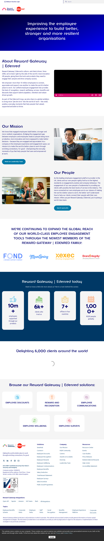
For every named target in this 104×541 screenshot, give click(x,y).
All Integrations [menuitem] (45, 501)
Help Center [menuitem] (86, 463)
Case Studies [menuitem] (86, 454)
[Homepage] (13, 9)
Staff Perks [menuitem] (41, 511)
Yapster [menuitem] (13, 501)
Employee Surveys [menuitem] (42, 478)
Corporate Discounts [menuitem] (93, 512)
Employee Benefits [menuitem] (43, 469)
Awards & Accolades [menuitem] (66, 457)
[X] (4, 461)
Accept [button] (52, 537)
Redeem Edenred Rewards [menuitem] (90, 460)
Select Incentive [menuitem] (42, 482)
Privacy (58, 533)
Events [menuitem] (84, 450)
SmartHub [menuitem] (40, 447)
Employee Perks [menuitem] (32, 511)
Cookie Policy (68, 533)
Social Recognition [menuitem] (51, 511)
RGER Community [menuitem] (65, 450)
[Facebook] (11, 461)
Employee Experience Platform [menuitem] (79, 511)
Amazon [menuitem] (21, 501)
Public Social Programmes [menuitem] (45, 485)
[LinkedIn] (7, 461)
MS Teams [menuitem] (29, 501)
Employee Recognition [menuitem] (44, 457)
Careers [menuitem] (62, 454)
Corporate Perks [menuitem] (22, 511)
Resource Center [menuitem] (87, 447)
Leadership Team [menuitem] (65, 463)
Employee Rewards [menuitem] (43, 460)
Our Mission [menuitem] (63, 447)
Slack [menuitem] (36, 501)
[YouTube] (18, 461)
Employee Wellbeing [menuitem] (43, 463)
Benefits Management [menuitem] (63, 511)
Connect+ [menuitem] (40, 450)
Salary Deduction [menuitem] (42, 472)
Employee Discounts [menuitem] (43, 454)
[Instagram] (15, 461)
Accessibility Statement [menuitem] (89, 466)
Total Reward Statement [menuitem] (44, 475)
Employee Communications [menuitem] (45, 466)
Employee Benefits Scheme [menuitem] (9, 511)
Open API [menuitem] (6, 501)
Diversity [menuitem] (62, 460)
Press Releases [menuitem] (87, 457)
